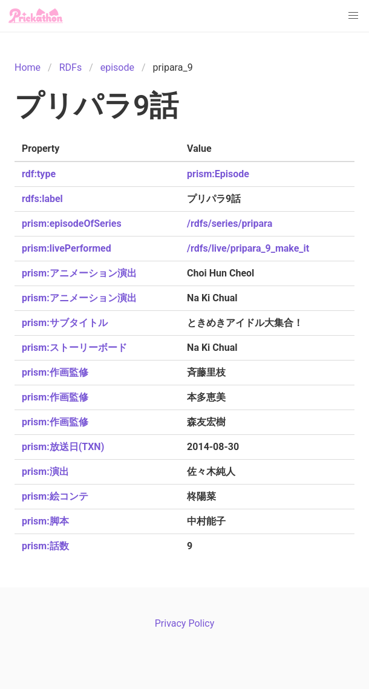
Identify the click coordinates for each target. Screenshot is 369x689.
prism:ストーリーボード (74, 347)
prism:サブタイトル (65, 322)
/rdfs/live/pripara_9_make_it (248, 248)
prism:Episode (218, 174)
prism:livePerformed (66, 248)
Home (28, 67)
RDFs (70, 67)
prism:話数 (45, 546)
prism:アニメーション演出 (79, 273)
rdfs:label (42, 198)
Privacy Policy (185, 623)
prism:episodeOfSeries (72, 223)
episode (117, 67)
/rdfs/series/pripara (229, 223)
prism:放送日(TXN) (63, 446)
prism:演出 (45, 471)
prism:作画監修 (55, 372)
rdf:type (39, 174)
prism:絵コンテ (55, 496)
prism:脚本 (45, 521)
